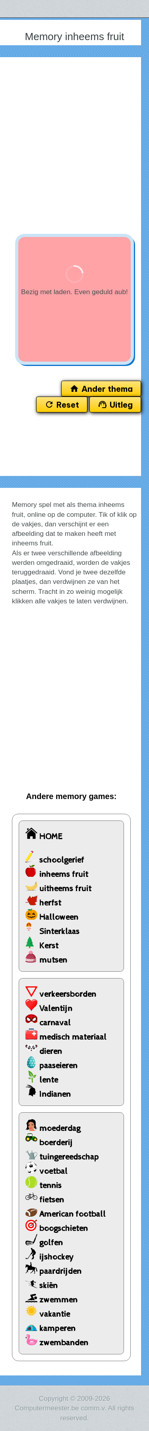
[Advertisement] (74, 143)
